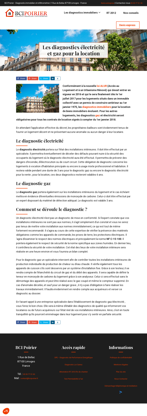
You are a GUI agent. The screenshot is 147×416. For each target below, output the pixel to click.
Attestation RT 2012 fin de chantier (73, 375)
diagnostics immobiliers (96, 106)
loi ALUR (102, 85)
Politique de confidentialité (121, 357)
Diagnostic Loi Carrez (73, 368)
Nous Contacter (121, 378)
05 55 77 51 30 (135, 3)
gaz (97, 115)
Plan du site (120, 371)
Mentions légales (121, 364)
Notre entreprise (105, 3)
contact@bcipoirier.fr (29, 378)
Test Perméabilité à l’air (73, 382)
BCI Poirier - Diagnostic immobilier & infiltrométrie (26, 12)
